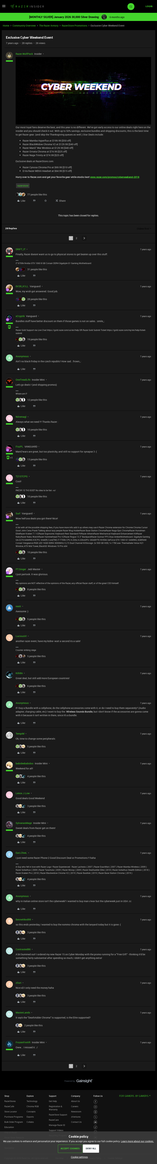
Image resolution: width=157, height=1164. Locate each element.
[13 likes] (31, 459)
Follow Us (98, 1096)
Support (52, 1096)
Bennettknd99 (23, 919)
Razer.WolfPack (24, 53)
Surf (18, 513)
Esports (30, 1116)
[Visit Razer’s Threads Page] (95, 1112)
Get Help (53, 1101)
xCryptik (20, 316)
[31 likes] (31, 269)
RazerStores (10, 1101)
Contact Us (76, 1122)
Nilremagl (21, 416)
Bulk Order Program (13, 1122)
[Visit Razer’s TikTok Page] (95, 1127)
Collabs (30, 1122)
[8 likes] (31, 589)
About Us (75, 1101)
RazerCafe (9, 1106)
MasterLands (23, 1012)
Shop (6, 1096)
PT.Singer (21, 569)
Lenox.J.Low (23, 793)
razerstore (22, 185)
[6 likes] (31, 686)
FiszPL (19, 446)
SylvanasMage (24, 823)
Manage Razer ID (57, 1125)
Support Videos (56, 1130)
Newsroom (76, 1111)
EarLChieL (21, 852)
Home (6, 25)
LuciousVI (21, 636)
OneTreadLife (23, 379)
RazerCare (54, 1119)
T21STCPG (22, 476)
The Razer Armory (48, 25)
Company (75, 1096)
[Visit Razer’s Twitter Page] (95, 1117)
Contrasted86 (23, 949)
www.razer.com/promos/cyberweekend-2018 (114, 177)
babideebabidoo (24, 763)
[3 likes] (31, 806)
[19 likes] (31, 339)
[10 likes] (31, 429)
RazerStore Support (58, 1114)
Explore (30, 1096)
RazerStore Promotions (74, 25)
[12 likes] (31, 400)
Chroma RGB (33, 1106)
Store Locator (10, 1111)
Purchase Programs (13, 1116)
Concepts (31, 1111)
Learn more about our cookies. (137, 1141)
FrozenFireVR (23, 1042)
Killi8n (19, 673)
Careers (74, 1106)
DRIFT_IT (20, 249)
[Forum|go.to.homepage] (27, 6)
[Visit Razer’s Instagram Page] (95, 1107)
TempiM (20, 733)
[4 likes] (31, 776)
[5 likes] (31, 619)
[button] (4, 7)
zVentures (75, 1116)
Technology (32, 1101)
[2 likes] (29, 1025)
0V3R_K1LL (22, 286)
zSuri (18, 982)
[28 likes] (31, 299)
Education (9, 1127)
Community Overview (24, 25)
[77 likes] (31, 194)
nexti (18, 606)
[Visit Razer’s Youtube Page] (95, 1122)
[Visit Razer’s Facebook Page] (95, 1102)
